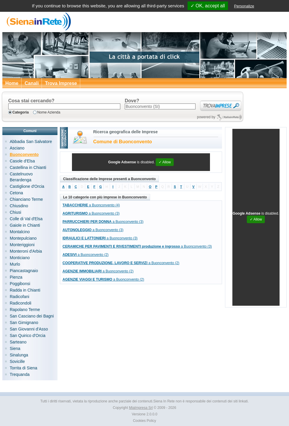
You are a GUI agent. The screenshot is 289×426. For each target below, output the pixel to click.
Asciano (17, 148)
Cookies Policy (144, 421)
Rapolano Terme (25, 309)
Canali (31, 83)
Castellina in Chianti (28, 167)
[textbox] (64, 106)
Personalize (244, 6)
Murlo (15, 264)
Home (11, 83)
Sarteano (18, 342)
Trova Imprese (61, 83)
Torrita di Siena (23, 368)
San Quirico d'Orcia (27, 335)
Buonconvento (24, 154)
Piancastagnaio (24, 270)
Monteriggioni (22, 244)
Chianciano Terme (26, 199)
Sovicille (17, 361)
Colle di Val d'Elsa (26, 218)
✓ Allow (165, 162)
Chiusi (15, 212)
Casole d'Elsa (22, 161)
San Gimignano (24, 322)
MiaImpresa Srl (141, 408)
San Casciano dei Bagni (32, 316)
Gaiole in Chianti (25, 225)
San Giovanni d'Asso (29, 329)
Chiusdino (19, 205)
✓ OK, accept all (208, 5)
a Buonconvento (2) (86, 255)
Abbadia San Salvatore (31, 141)
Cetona (16, 192)
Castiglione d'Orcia (27, 186)
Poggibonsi (20, 283)
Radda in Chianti (25, 290)
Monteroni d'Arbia (26, 251)
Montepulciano (23, 238)
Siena (15, 348)
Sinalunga (19, 355)
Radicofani (19, 296)
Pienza (16, 277)
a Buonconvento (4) (91, 205)
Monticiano (20, 257)
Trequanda (19, 374)
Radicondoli (20, 303)
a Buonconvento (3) (91, 213)
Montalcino (20, 231)
